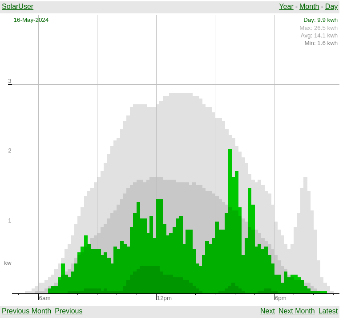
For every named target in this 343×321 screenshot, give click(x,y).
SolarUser (17, 6)
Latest (328, 311)
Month (309, 6)
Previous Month (26, 311)
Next (267, 311)
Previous (68, 311)
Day (331, 6)
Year (286, 6)
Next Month (296, 311)
